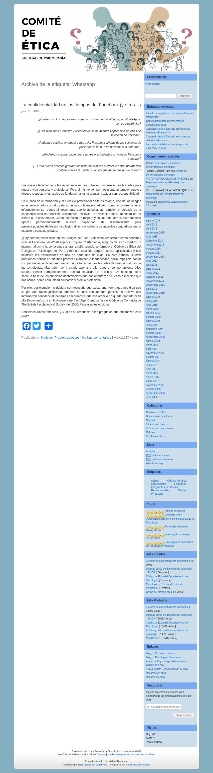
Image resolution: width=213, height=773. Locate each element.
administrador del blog (139, 764)
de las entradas (157, 455)
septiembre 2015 (155, 232)
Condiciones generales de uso (122, 754)
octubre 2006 (153, 389)
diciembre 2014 (154, 240)
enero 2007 (152, 381)
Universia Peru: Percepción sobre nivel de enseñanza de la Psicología (170, 519)
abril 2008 (151, 349)
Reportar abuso (147, 754)
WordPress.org (154, 463)
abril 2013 (151, 264)
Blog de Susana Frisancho (160, 653)
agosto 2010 (153, 296)
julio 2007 (151, 365)
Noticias (47, 337)
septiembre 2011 (155, 284)
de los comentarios (159, 459)
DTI (139, 751)
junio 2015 (152, 236)
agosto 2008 (153, 341)
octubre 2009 (153, 317)
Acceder (150, 451)
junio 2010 (152, 304)
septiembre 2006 (155, 393)
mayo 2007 (152, 373)
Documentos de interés (159, 416)
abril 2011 (151, 288)
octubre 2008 (153, 333)
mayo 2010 (152, 308)
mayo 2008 (152, 345)
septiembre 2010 (155, 292)
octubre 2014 (153, 248)
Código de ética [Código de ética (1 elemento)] (176, 480)
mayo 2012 (152, 272)
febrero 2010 (153, 313)
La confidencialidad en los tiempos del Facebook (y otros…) (81, 104)
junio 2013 (152, 260)
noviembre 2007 (155, 353)
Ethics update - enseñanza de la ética (167, 669)
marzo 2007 (152, 377)
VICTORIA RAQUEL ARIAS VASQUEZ (167, 178)
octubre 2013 (153, 252)
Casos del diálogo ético (159, 592)
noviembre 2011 (155, 280)
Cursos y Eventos (156, 412)
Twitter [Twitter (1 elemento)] (182, 490)
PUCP (102, 754)
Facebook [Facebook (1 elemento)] (180, 484)
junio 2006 (152, 397)
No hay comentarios (96, 337)
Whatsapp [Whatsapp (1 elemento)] (157, 493)
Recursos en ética (156, 673)
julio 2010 (151, 300)
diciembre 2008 (154, 329)
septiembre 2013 (155, 256)
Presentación (152, 84)
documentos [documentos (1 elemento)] (158, 484)
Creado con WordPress (95, 764)
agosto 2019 (153, 220)
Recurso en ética (155, 677)
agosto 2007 (153, 361)
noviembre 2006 (155, 385)
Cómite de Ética (155, 163)
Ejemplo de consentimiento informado (167, 561)
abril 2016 (151, 228)
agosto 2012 (153, 268)
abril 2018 (151, 224)
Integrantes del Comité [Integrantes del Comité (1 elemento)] (165, 487)
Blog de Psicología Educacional (163, 657)
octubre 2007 (153, 357)
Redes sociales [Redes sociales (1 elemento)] (160, 490)
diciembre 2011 (154, 276)
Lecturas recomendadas (159, 428)
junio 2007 (152, 369)
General (150, 420)
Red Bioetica (153, 638)
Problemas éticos (67, 337)
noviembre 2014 (155, 244)
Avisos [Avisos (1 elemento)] (155, 480)
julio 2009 (151, 325)
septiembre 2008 (155, 337)
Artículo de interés (175, 511)
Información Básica (156, 424)
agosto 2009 (153, 321)
